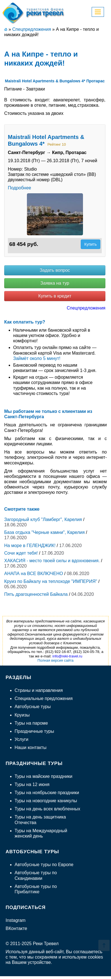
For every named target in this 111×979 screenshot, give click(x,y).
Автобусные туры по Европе (44, 864)
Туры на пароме (31, 723)
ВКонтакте (16, 928)
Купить (90, 244)
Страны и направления (39, 690)
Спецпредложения (86, 308)
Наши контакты (31, 747)
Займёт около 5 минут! (37, 358)
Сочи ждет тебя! (21, 553)
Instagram (16, 920)
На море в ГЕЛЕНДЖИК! (29, 545)
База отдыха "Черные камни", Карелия (44, 532)
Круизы (22, 715)
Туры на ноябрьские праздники (47, 792)
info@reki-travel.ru (67, 656)
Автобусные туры (33, 706)
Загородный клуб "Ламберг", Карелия (43, 519)
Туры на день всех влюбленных (47, 808)
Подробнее (19, 187)
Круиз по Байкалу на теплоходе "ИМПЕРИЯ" (50, 581)
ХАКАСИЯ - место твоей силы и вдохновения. (52, 560)
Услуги (21, 739)
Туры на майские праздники (43, 776)
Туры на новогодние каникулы (46, 800)
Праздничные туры (34, 731)
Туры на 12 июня (32, 784)
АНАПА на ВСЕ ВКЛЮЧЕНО (33, 573)
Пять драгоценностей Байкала (36, 594)
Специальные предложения (44, 698)
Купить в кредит (54, 296)
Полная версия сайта (56, 660)
